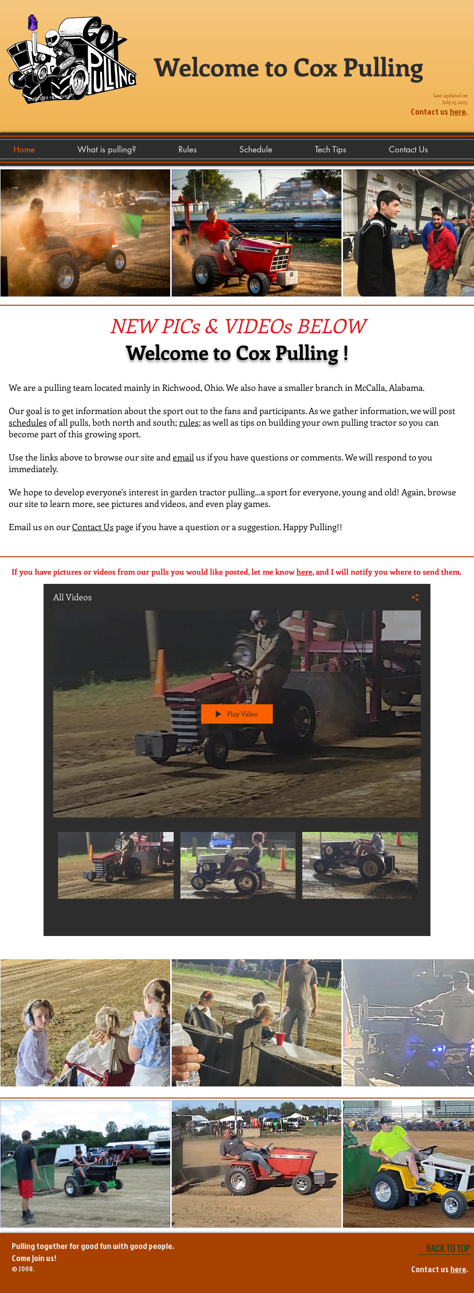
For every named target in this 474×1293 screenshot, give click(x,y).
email (183, 457)
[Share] (411, 597)
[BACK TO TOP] (445, 1247)
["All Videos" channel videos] (237, 877)
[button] (347, 149)
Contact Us (93, 527)
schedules (28, 422)
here (458, 111)
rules (189, 422)
